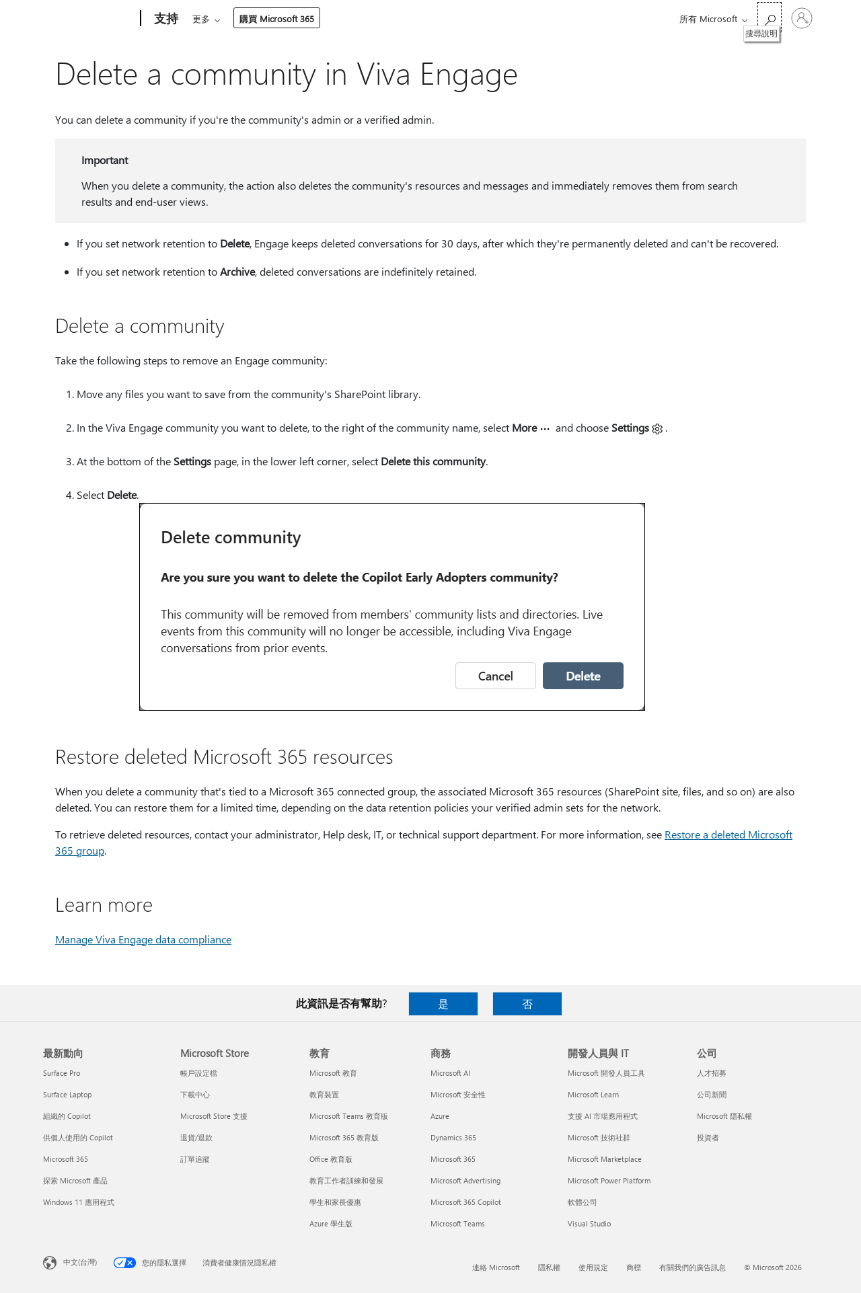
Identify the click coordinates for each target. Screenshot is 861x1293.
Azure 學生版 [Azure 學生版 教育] (330, 1223)
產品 (308, 18)
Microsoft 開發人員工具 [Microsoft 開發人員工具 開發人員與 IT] (606, 1073)
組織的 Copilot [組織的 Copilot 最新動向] (67, 1116)
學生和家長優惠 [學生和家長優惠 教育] (335, 1202)
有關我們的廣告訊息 (692, 1267)
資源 (463, 18)
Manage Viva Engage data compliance (143, 939)
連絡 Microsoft (496, 1267)
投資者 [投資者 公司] (708, 1137)
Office (270, 18)
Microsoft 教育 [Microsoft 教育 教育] (333, 1073)
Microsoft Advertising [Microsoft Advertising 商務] (465, 1180)
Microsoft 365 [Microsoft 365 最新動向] (65, 1159)
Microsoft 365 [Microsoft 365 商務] (453, 1159)
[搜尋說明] (769, 17)
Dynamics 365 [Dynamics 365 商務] (453, 1137)
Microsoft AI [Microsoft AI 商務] (450, 1073)
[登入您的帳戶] (802, 18)
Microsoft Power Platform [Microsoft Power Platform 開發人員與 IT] (609, 1180)
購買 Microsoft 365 (539, 18)
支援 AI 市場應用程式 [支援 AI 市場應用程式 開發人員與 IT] (603, 1116)
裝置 (351, 18)
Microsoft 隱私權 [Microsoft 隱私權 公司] (724, 1116)
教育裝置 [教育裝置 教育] (324, 1094)
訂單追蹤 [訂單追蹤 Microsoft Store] (195, 1159)
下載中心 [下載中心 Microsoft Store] (195, 1094)
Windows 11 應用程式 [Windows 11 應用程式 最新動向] (78, 1202)
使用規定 (593, 1267)
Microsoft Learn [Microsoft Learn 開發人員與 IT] (593, 1094)
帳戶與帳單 (407, 18)
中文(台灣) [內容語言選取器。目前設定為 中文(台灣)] (80, 1262)
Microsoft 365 (217, 18)
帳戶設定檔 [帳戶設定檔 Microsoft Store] (198, 1073)
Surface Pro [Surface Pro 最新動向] (61, 1073)
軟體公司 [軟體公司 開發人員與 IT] (582, 1202)
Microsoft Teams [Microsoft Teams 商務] (457, 1223)
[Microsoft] (89, 19)
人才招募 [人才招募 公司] (711, 1073)
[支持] (164, 19)
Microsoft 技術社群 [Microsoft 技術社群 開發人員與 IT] (599, 1137)
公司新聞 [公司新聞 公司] (711, 1094)
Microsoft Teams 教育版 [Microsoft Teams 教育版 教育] (348, 1116)
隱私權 (549, 1267)
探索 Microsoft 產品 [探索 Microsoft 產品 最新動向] (75, 1180)
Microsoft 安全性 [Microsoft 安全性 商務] (458, 1094)
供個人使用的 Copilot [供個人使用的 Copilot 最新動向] (78, 1137)
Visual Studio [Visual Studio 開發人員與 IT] (589, 1223)
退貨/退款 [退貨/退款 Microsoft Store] (196, 1137)
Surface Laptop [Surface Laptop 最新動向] (67, 1094)
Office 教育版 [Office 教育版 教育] (330, 1159)
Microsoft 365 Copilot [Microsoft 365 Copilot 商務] (465, 1202)
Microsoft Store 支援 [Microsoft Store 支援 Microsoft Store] (214, 1116)
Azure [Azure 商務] (439, 1116)
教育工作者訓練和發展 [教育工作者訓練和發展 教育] (346, 1180)
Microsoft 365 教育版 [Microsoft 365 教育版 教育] (344, 1137)
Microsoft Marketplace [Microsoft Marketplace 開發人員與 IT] (605, 1159)
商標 (633, 1267)
